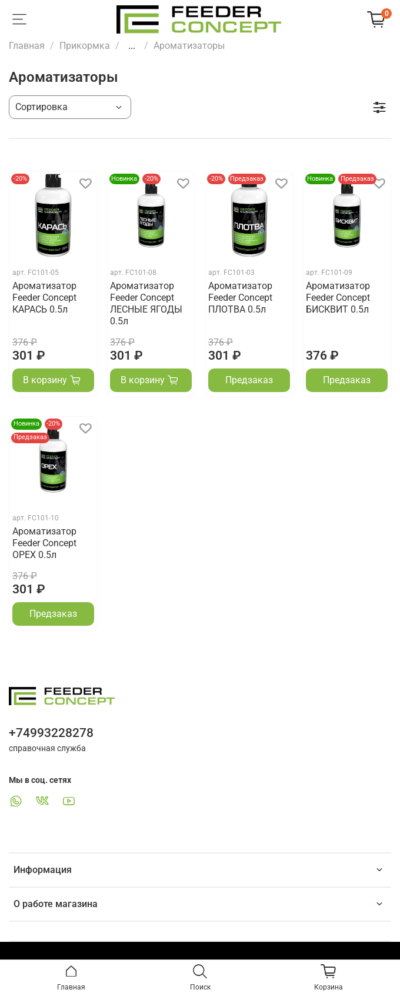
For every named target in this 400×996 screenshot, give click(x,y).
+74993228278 (51, 733)
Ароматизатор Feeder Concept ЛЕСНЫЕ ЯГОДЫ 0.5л (146, 303)
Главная (27, 45)
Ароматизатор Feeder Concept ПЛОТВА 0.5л (240, 297)
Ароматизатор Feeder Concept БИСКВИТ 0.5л (338, 297)
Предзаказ (249, 380)
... (131, 46)
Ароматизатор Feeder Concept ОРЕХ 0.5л (44, 543)
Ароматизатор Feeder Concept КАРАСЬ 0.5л (44, 297)
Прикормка (84, 45)
